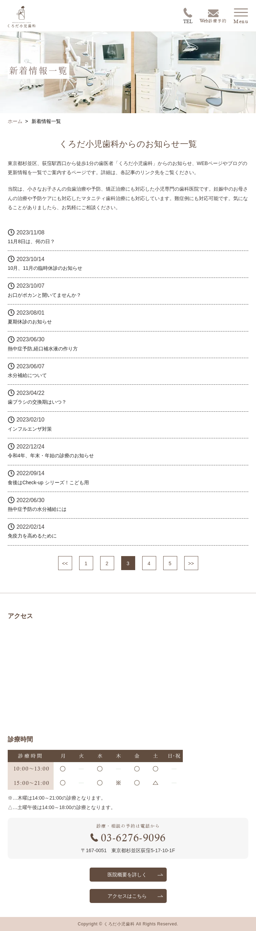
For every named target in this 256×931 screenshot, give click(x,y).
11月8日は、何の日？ (31, 241)
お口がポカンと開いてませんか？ (44, 295)
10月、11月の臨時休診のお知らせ (45, 268)
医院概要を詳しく (127, 874)
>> (191, 563)
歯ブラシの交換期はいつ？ (37, 402)
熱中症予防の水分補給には (37, 509)
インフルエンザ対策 (30, 429)
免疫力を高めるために (32, 536)
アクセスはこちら (127, 896)
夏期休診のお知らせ (30, 321)
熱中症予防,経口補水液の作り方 (43, 348)
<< (65, 563)
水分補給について (27, 375)
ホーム (15, 121)
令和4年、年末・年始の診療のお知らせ (51, 455)
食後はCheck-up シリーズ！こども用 (48, 482)
